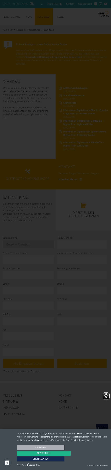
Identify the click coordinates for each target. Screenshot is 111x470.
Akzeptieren (62, 460)
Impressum (90, 465)
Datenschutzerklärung (101, 465)
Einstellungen (94, 460)
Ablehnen (30, 460)
